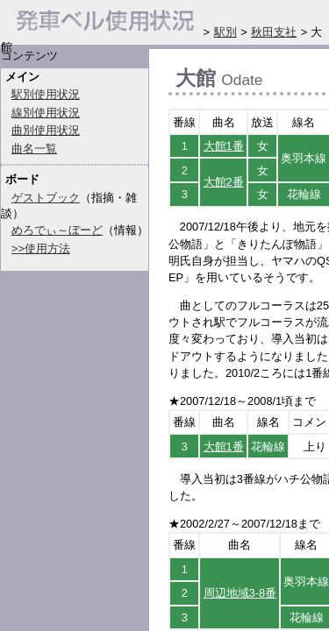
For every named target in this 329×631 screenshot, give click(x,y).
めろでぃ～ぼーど (57, 230)
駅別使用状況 (45, 94)
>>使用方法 (40, 248)
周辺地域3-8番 (240, 592)
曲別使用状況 (45, 130)
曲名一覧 (34, 148)
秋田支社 (274, 32)
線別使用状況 (45, 112)
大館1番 (224, 145)
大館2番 (224, 181)
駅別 (225, 32)
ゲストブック (45, 197)
